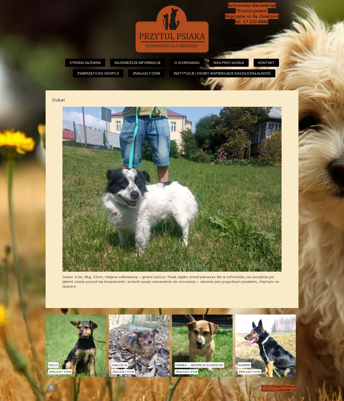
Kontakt (266, 63)
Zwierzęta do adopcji (98, 73)
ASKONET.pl (287, 390)
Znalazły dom (146, 73)
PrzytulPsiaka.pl (284, 386)
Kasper (244, 365)
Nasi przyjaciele (228, 63)
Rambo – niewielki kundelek (199, 365)
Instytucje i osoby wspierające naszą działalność (222, 73)
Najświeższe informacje (137, 63)
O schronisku (187, 63)
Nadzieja (119, 365)
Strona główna (85, 63)
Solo (53, 365)
